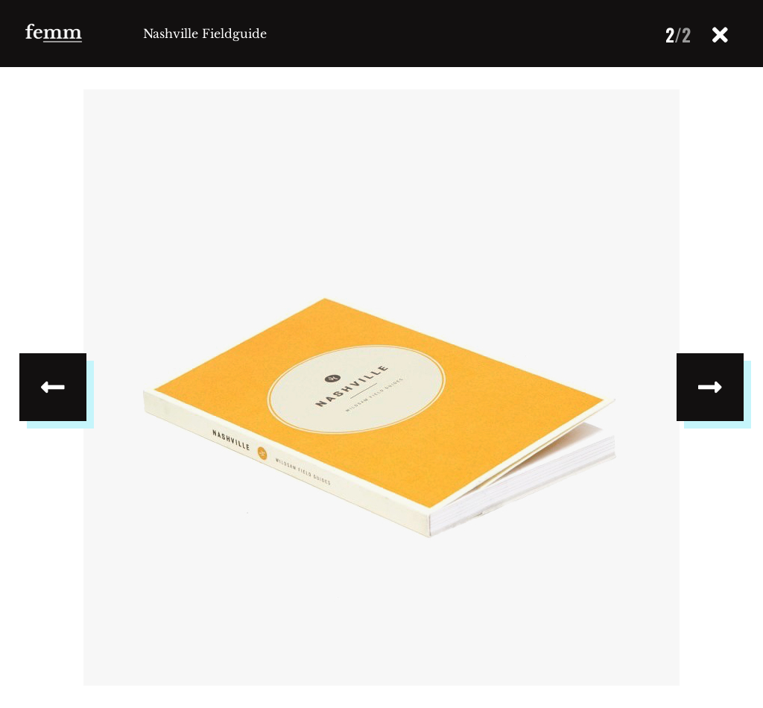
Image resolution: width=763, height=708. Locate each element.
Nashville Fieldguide (205, 33)
